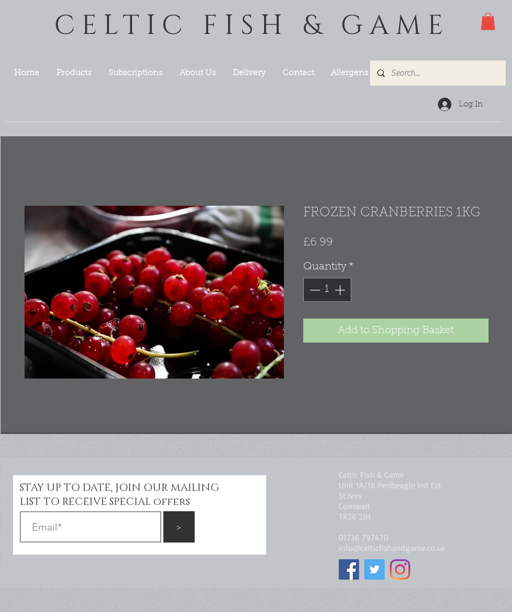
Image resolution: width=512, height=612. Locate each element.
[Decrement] (314, 289)
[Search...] (437, 73)
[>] (179, 527)
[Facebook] (349, 569)
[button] (488, 21)
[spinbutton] (327, 289)
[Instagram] (400, 569)
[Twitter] (374, 569)
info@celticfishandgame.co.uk (392, 548)
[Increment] (341, 289)
